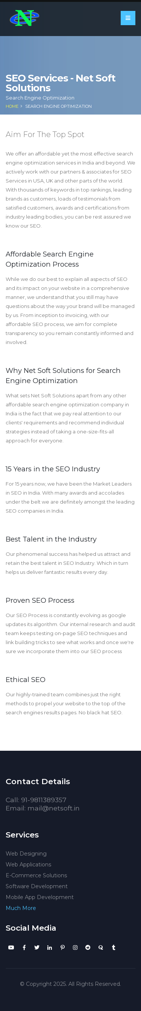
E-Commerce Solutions (36, 875)
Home (12, 106)
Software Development (37, 886)
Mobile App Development (40, 897)
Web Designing (26, 853)
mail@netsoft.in (53, 808)
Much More (21, 908)
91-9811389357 (44, 800)
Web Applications (28, 864)
